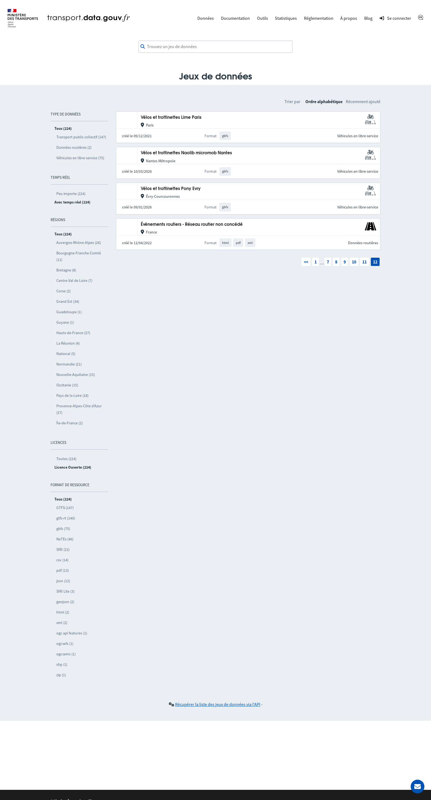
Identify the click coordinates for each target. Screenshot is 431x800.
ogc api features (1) (71, 633)
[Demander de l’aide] (417, 786)
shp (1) (61, 664)
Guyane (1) (65, 322)
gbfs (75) (63, 528)
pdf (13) (62, 570)
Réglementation (318, 18)
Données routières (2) (74, 147)
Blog (368, 18)
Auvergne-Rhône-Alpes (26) (78, 242)
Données (205, 18)
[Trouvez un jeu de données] (215, 47)
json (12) (63, 580)
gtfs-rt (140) (65, 518)
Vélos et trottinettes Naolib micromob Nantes (186, 153)
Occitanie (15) (67, 385)
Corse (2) (63, 290)
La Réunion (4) (68, 343)
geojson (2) (65, 601)
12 (375, 262)
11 (364, 262)
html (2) (62, 612)
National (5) (65, 353)
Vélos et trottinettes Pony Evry (171, 189)
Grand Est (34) (67, 301)
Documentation (235, 18)
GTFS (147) (65, 507)
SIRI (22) (63, 549)
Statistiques (286, 18)
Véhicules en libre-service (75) (80, 157)
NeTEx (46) (64, 539)
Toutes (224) (66, 458)
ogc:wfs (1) (64, 643)
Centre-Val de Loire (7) (74, 280)
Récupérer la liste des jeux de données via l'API (217, 704)
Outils (262, 18)
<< (306, 262)
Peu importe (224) (70, 193)
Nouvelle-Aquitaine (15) (75, 374)
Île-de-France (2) (69, 422)
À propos (348, 18)
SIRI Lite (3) (65, 591)
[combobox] (215, 47)
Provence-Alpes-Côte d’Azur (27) (79, 409)
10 (354, 262)
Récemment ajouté (363, 101)
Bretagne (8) (66, 270)
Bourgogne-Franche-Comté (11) (78, 256)
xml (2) (61, 622)
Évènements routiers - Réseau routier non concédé (192, 224)
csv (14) (62, 559)
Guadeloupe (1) (69, 311)
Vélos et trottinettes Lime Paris (171, 118)
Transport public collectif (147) (81, 136)
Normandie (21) (69, 364)
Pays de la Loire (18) (72, 395)
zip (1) (61, 674)
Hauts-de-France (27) (73, 332)
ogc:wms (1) (66, 653)
